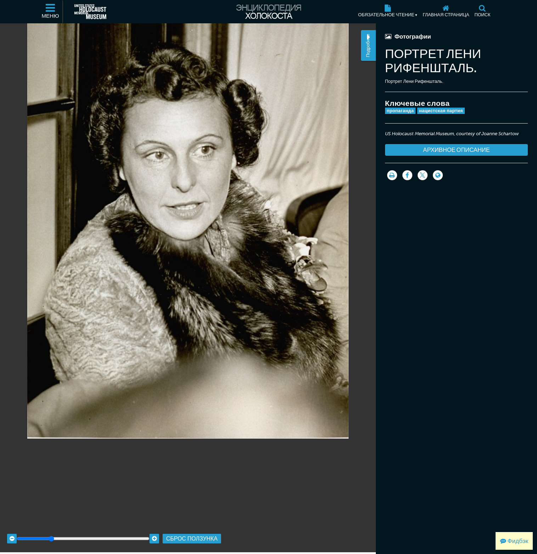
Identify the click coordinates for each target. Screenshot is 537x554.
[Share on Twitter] (423, 175)
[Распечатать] (392, 175)
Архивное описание (456, 149)
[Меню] (50, 11)
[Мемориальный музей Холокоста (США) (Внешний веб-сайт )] (90, 11)
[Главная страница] (446, 11)
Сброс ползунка (191, 533)
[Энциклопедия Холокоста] (268, 11)
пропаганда (400, 110)
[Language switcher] (438, 175)
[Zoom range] (83, 533)
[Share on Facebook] (407, 175)
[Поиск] (482, 11)
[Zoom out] (12, 533)
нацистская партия (441, 110)
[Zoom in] (154, 533)
